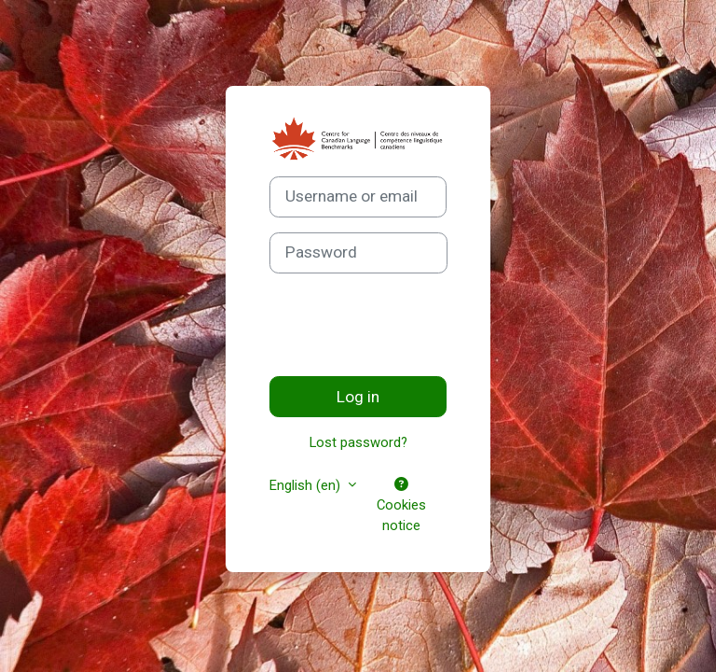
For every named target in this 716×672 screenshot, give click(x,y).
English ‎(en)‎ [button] (306, 485)
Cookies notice (401, 506)
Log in (358, 396)
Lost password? (358, 442)
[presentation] (411, 324)
